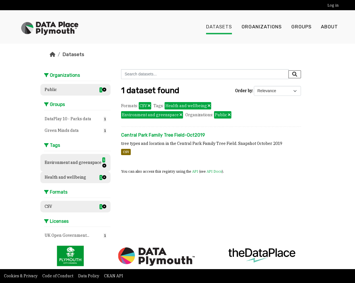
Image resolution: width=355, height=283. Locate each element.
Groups (301, 27)
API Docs (214, 171)
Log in (333, 5)
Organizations (262, 27)
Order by (243, 90)
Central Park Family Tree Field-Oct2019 (163, 135)
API (195, 171)
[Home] (52, 54)
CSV (126, 152)
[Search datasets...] (205, 74)
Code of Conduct (58, 275)
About (329, 27)
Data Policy (89, 275)
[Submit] (294, 74)
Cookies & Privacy (21, 275)
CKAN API (113, 275)
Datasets (219, 27)
